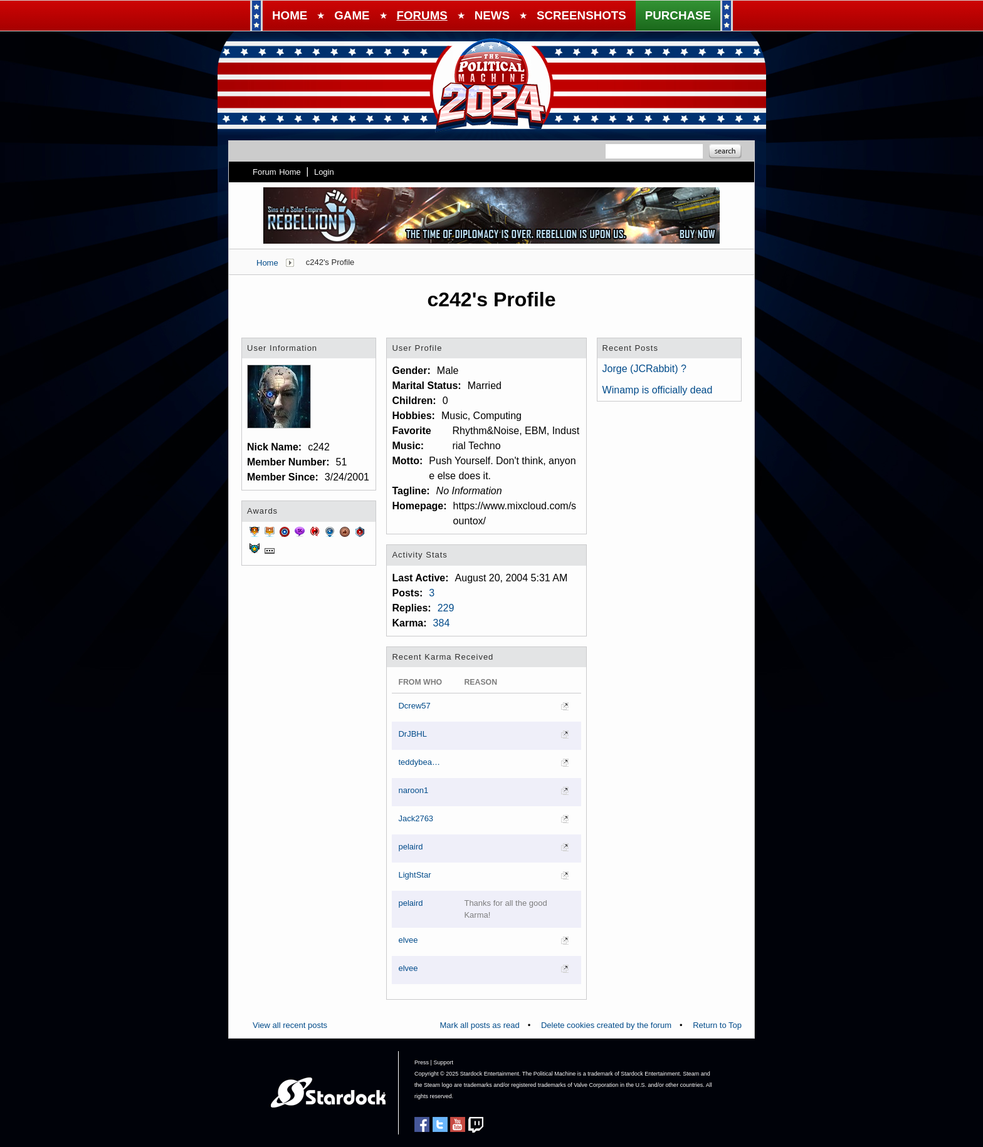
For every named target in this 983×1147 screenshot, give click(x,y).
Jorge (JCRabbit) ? (644, 368)
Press (421, 1062)
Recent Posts (630, 348)
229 (446, 608)
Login (324, 172)
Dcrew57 (414, 705)
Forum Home (277, 172)
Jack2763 (415, 818)
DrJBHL (412, 734)
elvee (408, 940)
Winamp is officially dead (657, 390)
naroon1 (413, 790)
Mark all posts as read (480, 1025)
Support (443, 1062)
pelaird (410, 846)
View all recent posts (290, 1025)
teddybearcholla (420, 762)
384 (441, 623)
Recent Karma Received (442, 657)
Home (267, 262)
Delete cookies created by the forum (606, 1025)
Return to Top (717, 1025)
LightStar (414, 875)
